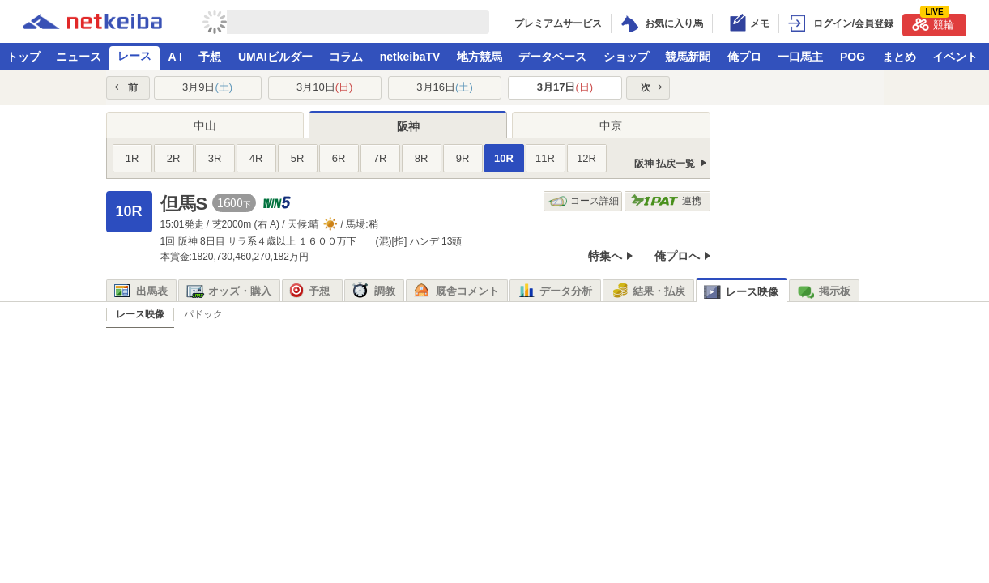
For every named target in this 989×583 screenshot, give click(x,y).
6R (339, 158)
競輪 (933, 22)
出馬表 (141, 291)
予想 (209, 56)
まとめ (899, 56)
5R (298, 158)
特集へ (605, 255)
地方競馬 (479, 56)
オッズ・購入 (228, 291)
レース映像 (741, 292)
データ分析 (555, 291)
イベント (955, 56)
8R (421, 158)
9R (463, 158)
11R (545, 158)
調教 (373, 291)
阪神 (408, 126)
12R (586, 158)
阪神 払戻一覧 (664, 163)
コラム (346, 56)
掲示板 (823, 291)
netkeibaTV (410, 56)
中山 (205, 125)
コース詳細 (583, 201)
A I (175, 56)
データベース (552, 56)
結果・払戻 (648, 291)
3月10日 (324, 87)
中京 (610, 125)
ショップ (626, 56)
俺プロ (744, 56)
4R (256, 158)
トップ (23, 56)
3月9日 (207, 87)
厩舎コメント (456, 291)
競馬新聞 (687, 56)
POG (852, 56)
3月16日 (444, 87)
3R (215, 158)
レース (134, 55)
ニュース (78, 56)
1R (132, 158)
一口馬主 (800, 56)
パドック (203, 314)
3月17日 (565, 87)
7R (380, 158)
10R (504, 158)
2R (174, 158)
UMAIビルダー (275, 56)
